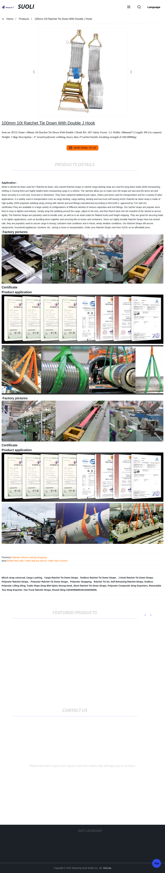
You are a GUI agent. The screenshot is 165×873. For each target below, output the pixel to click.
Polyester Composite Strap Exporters (128, 585)
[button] (129, 7)
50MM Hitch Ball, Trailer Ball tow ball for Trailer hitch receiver (37, 560)
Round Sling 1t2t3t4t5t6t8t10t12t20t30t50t (74, 590)
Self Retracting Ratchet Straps (127, 581)
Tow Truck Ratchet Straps (37, 590)
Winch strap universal (13, 577)
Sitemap (107, 868)
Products (24, 19)
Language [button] (153, 7)
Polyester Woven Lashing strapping (29, 557)
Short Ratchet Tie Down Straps (89, 585)
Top (156, 863)
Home (9, 19)
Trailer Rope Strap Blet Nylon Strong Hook (49, 585)
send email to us (82, 147)
